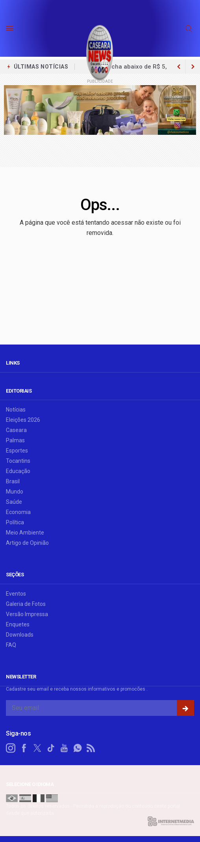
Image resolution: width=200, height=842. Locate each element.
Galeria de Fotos (26, 604)
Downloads (19, 635)
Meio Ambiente (25, 532)
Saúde (14, 502)
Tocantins (18, 461)
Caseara (16, 430)
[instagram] (10, 748)
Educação (18, 471)
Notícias (16, 409)
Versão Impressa (27, 614)
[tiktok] (51, 748)
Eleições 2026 (23, 420)
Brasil (13, 481)
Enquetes (18, 624)
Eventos (16, 594)
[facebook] (24, 748)
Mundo (14, 491)
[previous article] (193, 67)
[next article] (179, 67)
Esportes (17, 450)
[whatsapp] (77, 748)
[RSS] (91, 748)
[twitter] (37, 748)
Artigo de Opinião (27, 543)
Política (15, 522)
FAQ (11, 645)
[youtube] (64, 748)
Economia (18, 512)
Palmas (15, 440)
